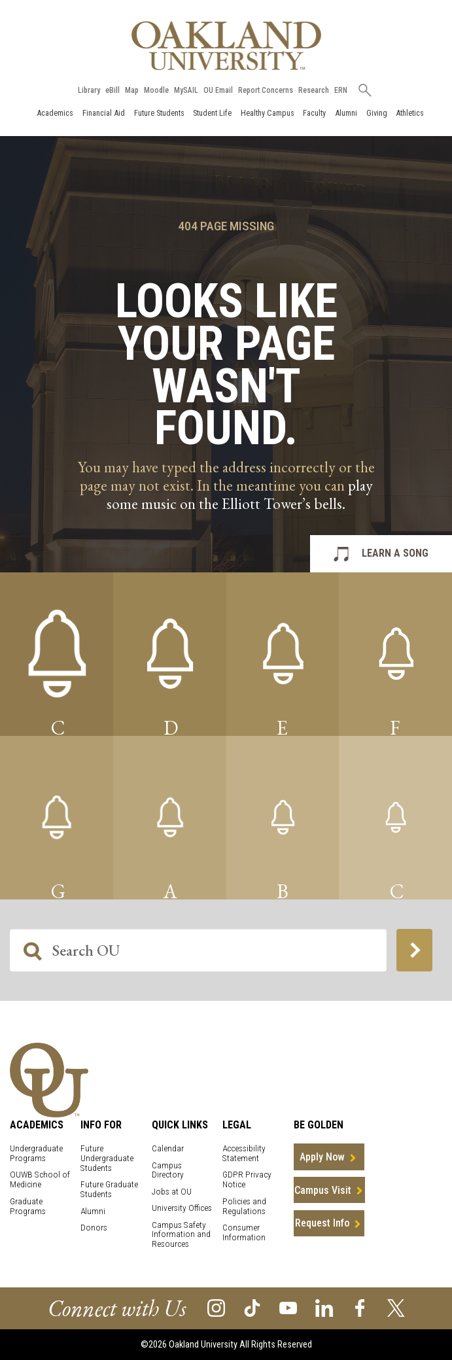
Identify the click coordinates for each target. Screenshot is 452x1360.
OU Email (218, 90)
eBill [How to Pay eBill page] (112, 90)
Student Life (212, 113)
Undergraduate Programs (36, 1153)
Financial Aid (103, 113)
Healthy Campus (267, 113)
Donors (93, 1227)
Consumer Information (244, 1232)
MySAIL (186, 90)
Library (89, 90)
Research (313, 90)
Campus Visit (322, 1190)
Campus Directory (168, 1170)
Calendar (168, 1148)
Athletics (410, 113)
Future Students (159, 113)
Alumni (346, 113)
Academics (55, 113)
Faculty (314, 113)
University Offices (182, 1208)
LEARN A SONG (395, 553)
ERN (340, 90)
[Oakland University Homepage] (226, 45)
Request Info (322, 1223)
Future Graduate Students (109, 1189)
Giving (376, 113)
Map (132, 90)
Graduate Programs (28, 1206)
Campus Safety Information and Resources (181, 1234)
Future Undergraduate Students (106, 1158)
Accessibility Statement (244, 1153)
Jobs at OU (172, 1191)
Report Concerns (265, 90)
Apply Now (322, 1157)
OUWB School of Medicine (40, 1179)
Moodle (156, 90)
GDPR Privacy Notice (246, 1179)
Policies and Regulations (244, 1206)
